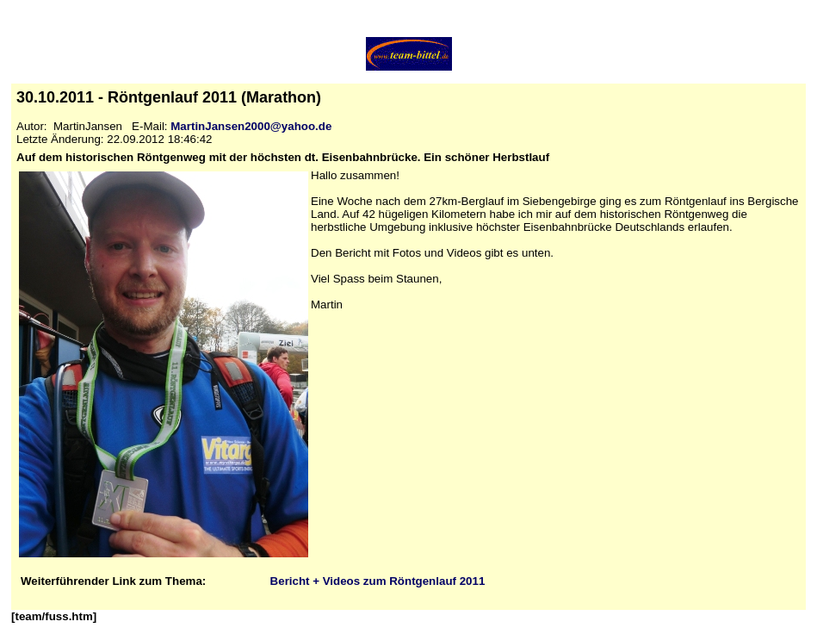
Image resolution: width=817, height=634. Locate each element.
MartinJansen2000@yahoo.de (250, 126)
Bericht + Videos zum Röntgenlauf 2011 (378, 581)
